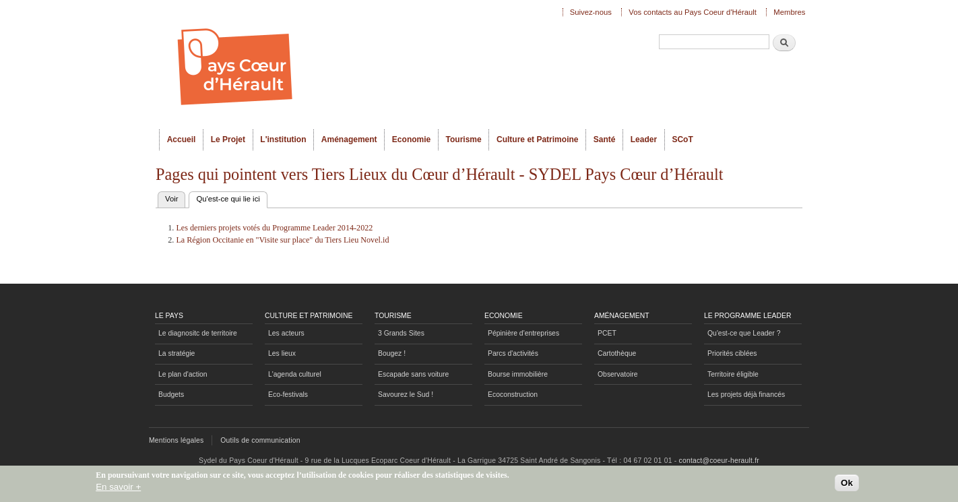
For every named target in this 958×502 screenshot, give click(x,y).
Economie (411, 139)
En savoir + (118, 489)
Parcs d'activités (513, 353)
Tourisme (464, 139)
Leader (644, 139)
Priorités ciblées (732, 353)
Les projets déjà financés (746, 394)
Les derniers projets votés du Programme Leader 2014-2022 (274, 227)
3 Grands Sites (401, 333)
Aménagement (349, 139)
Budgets (171, 394)
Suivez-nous (591, 12)
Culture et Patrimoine (538, 139)
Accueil (181, 139)
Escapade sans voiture (413, 374)
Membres (789, 12)
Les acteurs (286, 333)
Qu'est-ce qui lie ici (231, 197)
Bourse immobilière (518, 374)
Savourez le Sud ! (405, 394)
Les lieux (282, 353)
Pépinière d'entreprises (523, 333)
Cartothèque (617, 353)
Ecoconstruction (513, 394)
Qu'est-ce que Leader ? (743, 333)
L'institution (283, 139)
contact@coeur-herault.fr (719, 460)
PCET (607, 333)
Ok (847, 485)
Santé (605, 139)
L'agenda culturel (294, 374)
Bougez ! (392, 353)
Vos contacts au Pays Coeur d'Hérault (693, 12)
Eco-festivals (288, 394)
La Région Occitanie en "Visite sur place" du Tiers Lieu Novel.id (282, 240)
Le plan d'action (182, 374)
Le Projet (228, 139)
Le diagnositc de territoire (197, 333)
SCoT (682, 139)
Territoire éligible (733, 374)
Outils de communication (260, 440)
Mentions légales (176, 440)
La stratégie (176, 353)
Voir (171, 199)
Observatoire (618, 374)
